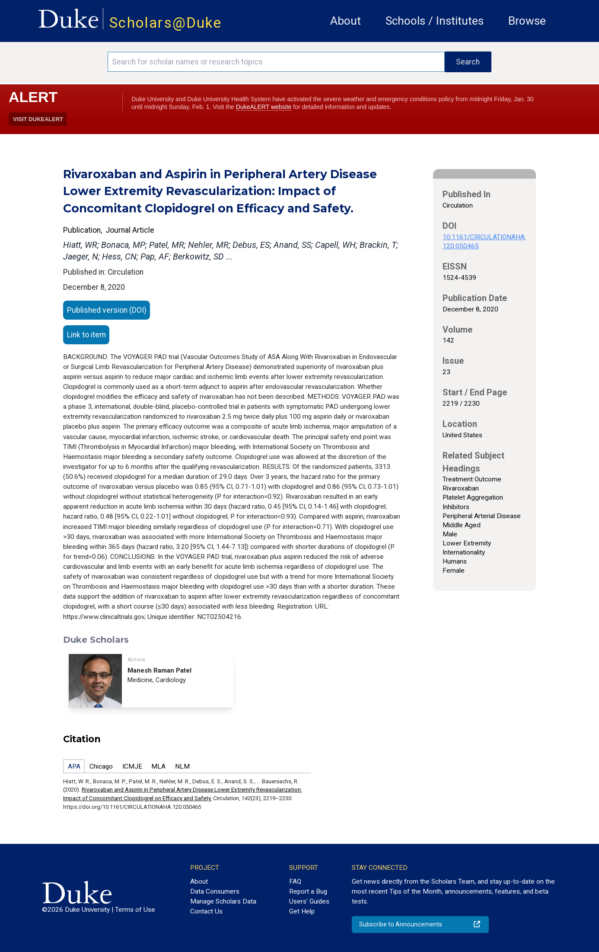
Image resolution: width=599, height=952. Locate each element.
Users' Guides (309, 901)
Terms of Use (135, 910)
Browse (527, 20)
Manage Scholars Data (223, 901)
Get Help (302, 911)
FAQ (295, 881)
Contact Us (206, 911)
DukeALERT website (264, 106)
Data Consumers (214, 891)
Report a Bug (308, 891)
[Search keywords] (276, 62)
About (345, 20)
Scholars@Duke (165, 22)
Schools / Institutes (435, 20)
